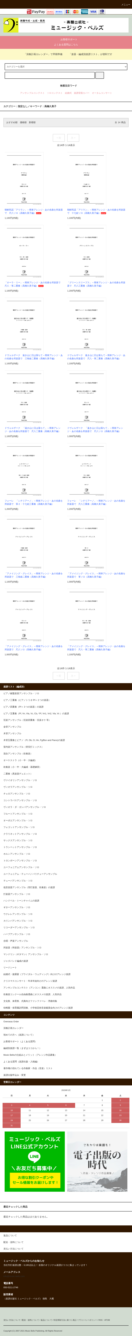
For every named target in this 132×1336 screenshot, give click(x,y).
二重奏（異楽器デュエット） (17, 774)
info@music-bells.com (14, 1276)
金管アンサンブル (12, 727)
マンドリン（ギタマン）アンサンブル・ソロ (25, 954)
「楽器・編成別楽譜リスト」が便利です (88, 54)
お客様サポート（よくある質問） (20, 1041)
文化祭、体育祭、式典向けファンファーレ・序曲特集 (30, 1001)
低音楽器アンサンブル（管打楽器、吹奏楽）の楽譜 (29, 887)
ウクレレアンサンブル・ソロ (17, 914)
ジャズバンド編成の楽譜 (15, 961)
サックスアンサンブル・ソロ (17, 840)
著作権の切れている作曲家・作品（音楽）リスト (28, 1068)
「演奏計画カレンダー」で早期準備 (41, 54)
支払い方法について (11, 1320)
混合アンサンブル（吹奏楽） (17, 753)
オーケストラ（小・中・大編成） (20, 760)
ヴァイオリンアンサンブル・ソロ (20, 780)
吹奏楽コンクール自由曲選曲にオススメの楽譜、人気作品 (32, 994)
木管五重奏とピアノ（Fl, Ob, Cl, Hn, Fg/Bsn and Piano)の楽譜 (34, 740)
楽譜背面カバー (82, 93)
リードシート (10, 967)
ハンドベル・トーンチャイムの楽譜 (21, 900)
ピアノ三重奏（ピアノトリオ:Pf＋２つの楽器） (27, 700)
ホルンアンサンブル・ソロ (16, 854)
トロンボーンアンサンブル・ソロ (20, 860)
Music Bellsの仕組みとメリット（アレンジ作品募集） (30, 1055)
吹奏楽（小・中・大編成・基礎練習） (22, 767)
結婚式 (68, 93)
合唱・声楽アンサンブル (15, 941)
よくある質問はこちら (66, 44)
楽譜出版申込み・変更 (14, 1075)
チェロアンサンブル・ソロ (16, 794)
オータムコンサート (102, 93)
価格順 (23, 122)
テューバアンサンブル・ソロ (17, 881)
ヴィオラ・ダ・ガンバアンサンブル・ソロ (24, 807)
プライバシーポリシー (87, 1320)
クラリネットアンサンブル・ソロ (20, 834)
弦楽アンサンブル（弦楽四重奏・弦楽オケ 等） (27, 720)
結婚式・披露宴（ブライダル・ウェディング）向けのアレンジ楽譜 (36, 974)
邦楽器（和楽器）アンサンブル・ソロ (22, 947)
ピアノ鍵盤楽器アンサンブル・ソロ (21, 693)
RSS (100, 1320)
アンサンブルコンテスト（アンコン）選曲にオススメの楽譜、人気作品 (39, 988)
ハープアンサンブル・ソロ (16, 934)
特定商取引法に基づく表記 (65, 1320)
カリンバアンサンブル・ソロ (17, 921)
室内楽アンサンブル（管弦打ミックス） (23, 747)
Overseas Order (11, 1021)
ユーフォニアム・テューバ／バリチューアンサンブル (30, 874)
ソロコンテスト (55, 93)
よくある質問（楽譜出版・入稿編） (21, 1061)
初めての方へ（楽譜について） (19, 1035)
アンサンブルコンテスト (32, 93)
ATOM (107, 1320)
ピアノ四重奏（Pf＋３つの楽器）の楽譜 (23, 707)
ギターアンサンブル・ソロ (16, 907)
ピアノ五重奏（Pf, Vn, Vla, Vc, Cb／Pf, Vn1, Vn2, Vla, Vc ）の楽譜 (36, 713)
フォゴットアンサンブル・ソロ (19, 827)
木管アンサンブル (12, 733)
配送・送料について (30, 1320)
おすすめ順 (12, 122)
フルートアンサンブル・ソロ (17, 814)
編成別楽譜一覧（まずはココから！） (22, 1048)
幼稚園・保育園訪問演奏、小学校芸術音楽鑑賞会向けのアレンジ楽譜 (38, 1008)
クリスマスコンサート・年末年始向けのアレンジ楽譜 (30, 981)
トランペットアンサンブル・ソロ (20, 847)
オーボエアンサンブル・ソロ (17, 820)
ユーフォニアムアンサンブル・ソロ (21, 867)
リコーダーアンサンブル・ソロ (19, 927)
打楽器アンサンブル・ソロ (16, 894)
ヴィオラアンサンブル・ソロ (17, 787)
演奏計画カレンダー (13, 1028)
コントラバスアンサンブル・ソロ (20, 800)
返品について (46, 1320)
